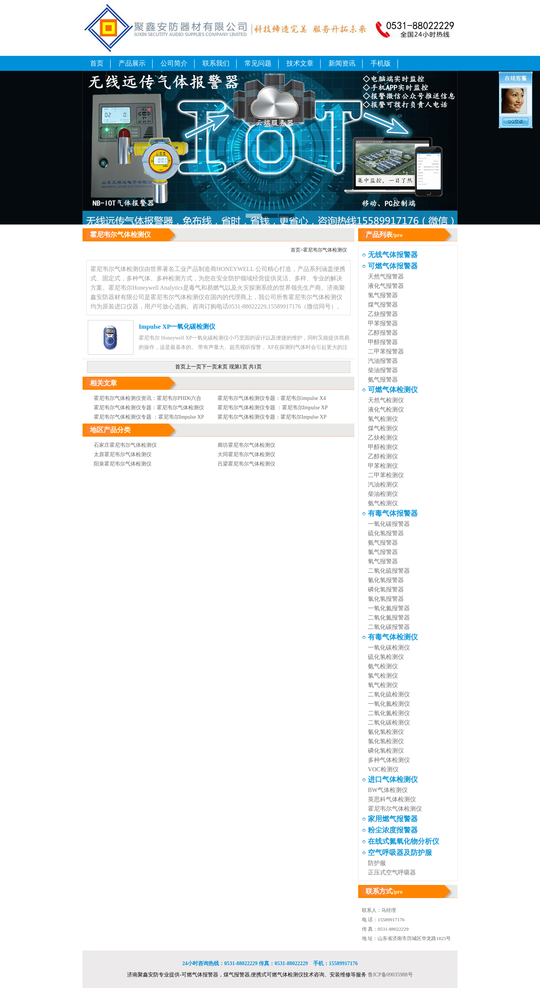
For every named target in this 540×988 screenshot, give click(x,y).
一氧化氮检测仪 (389, 704)
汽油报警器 (383, 361)
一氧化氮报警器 (389, 608)
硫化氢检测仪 (386, 657)
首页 (97, 63)
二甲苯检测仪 (386, 475)
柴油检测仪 (383, 494)
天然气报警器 (386, 276)
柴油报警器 (383, 370)
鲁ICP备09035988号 (390, 975)
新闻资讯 (342, 63)
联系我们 (216, 63)
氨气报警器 (383, 379)
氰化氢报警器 (386, 580)
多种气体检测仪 (389, 760)
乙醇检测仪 (383, 456)
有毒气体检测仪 (393, 637)
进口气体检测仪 (393, 779)
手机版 (380, 63)
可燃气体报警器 (393, 266)
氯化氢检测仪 (386, 741)
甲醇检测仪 (383, 447)
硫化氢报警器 (386, 533)
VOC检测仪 (383, 769)
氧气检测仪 (383, 685)
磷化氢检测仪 (386, 750)
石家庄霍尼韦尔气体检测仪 (125, 445)
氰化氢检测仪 (386, 732)
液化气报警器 (386, 286)
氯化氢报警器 (386, 599)
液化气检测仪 (386, 409)
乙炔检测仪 (383, 437)
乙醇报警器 (383, 332)
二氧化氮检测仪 (389, 713)
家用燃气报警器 (393, 819)
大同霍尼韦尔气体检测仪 (246, 454)
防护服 (377, 863)
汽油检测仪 (383, 484)
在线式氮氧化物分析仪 (403, 841)
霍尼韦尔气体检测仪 (325, 250)
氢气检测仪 (383, 419)
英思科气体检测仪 (392, 799)
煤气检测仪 (383, 428)
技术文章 (300, 63)
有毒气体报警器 (393, 513)
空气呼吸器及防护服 (400, 852)
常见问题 (258, 63)
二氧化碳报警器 (389, 627)
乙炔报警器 (383, 314)
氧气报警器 (383, 561)
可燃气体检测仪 (393, 390)
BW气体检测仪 (388, 790)
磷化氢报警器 (386, 589)
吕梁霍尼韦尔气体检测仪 (246, 464)
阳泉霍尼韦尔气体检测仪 (123, 464)
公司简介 (174, 63)
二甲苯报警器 (386, 351)
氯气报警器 (383, 552)
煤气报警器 (383, 304)
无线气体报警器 (393, 255)
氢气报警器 (383, 295)
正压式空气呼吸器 (392, 872)
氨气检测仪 (383, 503)
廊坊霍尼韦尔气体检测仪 (246, 445)
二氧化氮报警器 (389, 617)
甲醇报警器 (383, 342)
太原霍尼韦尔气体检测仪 (123, 454)
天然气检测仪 (386, 400)
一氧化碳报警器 (389, 524)
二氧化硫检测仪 (389, 694)
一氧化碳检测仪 (389, 647)
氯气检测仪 (383, 675)
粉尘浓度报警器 (393, 830)
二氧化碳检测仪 (389, 722)
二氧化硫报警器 (389, 570)
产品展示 (132, 63)
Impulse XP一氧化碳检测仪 (177, 326)
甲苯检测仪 (383, 466)
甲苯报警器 (383, 323)
